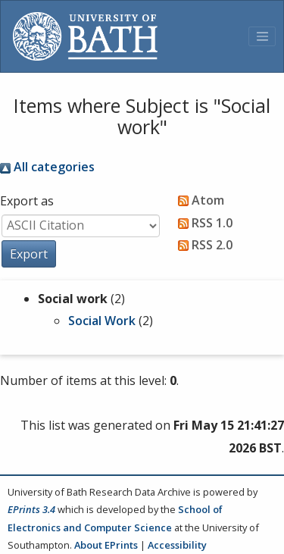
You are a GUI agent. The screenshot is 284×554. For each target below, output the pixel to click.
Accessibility (177, 545)
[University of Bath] (85, 36)
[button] (29, 254)
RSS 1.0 (202, 222)
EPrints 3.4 (31, 509)
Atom (198, 200)
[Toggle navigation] (262, 36)
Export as (27, 200)
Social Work (102, 320)
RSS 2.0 (202, 244)
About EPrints (106, 545)
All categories (47, 166)
